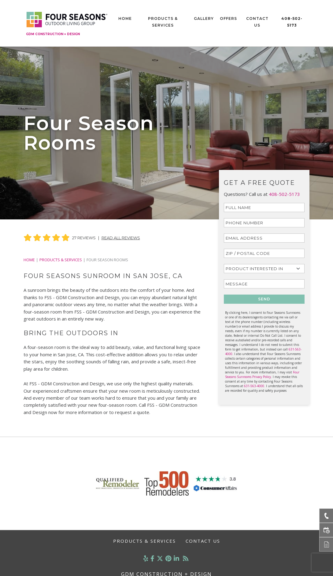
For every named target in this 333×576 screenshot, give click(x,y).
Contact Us (257, 22)
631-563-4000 (254, 386)
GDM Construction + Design (53, 34)
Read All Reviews (121, 237)
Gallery (204, 18)
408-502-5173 (291, 22)
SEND (264, 299)
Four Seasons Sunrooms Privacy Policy (262, 374)
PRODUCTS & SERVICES (60, 259)
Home (125, 18)
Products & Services (163, 22)
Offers (228, 18)
